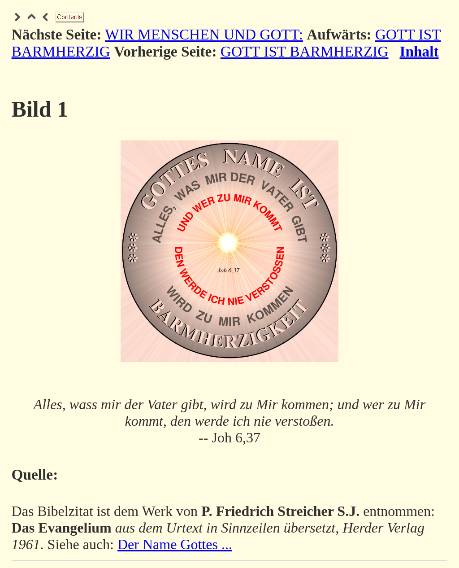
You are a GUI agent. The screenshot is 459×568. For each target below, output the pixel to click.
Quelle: (35, 474)
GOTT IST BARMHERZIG (305, 51)
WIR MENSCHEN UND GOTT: (204, 34)
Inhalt (419, 51)
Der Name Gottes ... (174, 544)
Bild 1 (40, 109)
